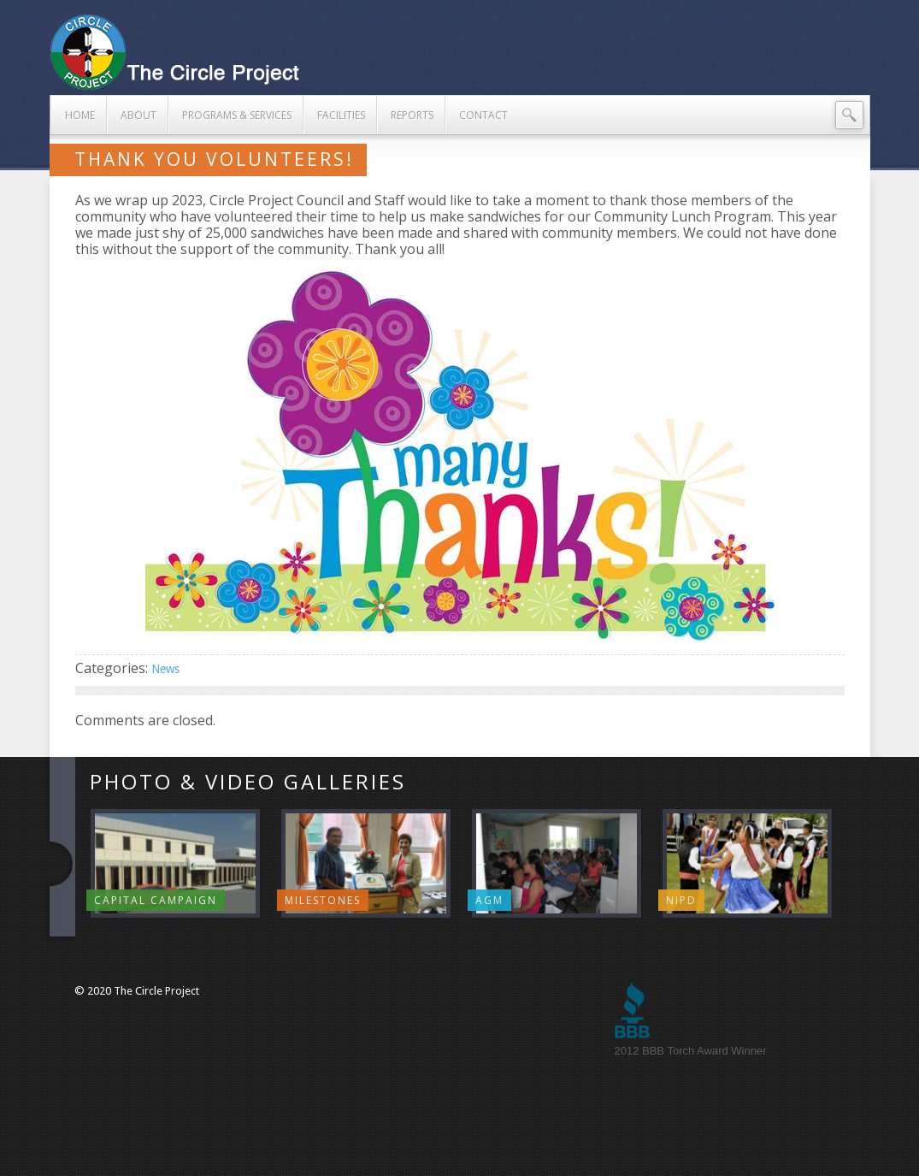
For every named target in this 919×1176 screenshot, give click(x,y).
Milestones (323, 900)
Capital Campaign (155, 900)
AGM (489, 900)
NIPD (681, 900)
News (165, 669)
